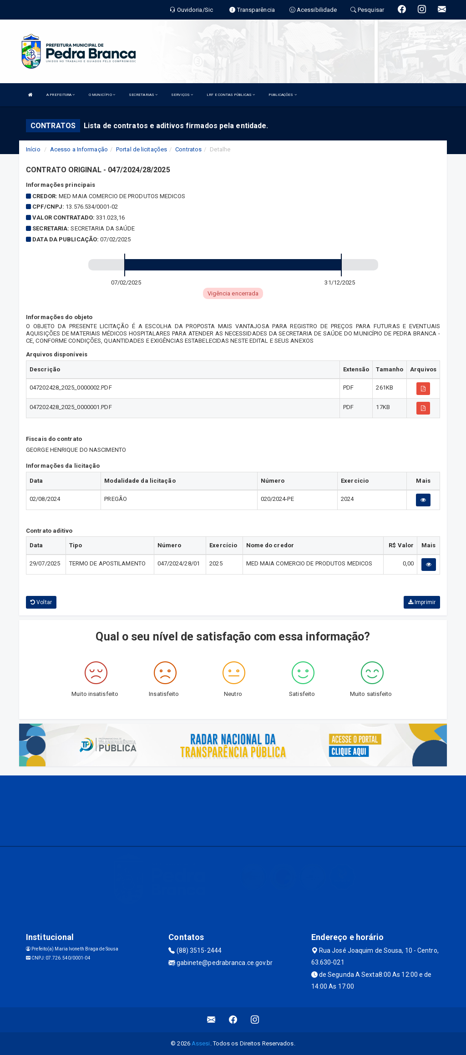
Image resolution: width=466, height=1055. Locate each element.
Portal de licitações (141, 149)
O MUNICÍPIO (102, 95)
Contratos (188, 149)
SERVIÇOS (182, 95)
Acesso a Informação (79, 149)
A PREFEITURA (60, 95)
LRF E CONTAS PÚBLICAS (231, 95)
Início (33, 149)
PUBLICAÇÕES (282, 95)
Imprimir (422, 602)
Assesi (201, 1043)
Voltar (41, 602)
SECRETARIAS (143, 95)
